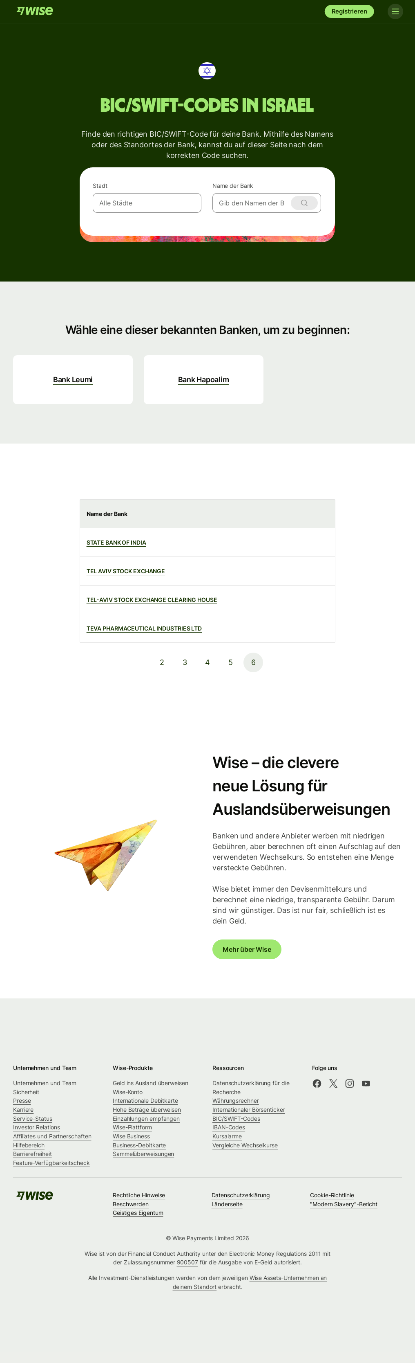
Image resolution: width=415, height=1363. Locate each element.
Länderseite (227, 1204)
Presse (22, 1100)
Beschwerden (131, 1204)
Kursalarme (227, 1136)
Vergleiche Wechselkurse (245, 1145)
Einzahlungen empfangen (146, 1118)
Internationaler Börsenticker (248, 1109)
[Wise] (34, 11)
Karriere (23, 1109)
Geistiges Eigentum (138, 1212)
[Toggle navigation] (394, 11)
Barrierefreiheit (32, 1153)
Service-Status (32, 1118)
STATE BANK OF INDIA (116, 542)
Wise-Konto (128, 1091)
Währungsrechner (235, 1100)
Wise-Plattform (132, 1127)
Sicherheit (26, 1091)
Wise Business (131, 1136)
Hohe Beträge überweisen (147, 1109)
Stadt (100, 185)
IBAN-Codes (228, 1127)
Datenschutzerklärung (241, 1195)
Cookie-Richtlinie (332, 1195)
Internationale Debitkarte (145, 1100)
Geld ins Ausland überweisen (150, 1082)
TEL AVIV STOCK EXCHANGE (126, 571)
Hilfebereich (29, 1145)
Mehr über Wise (247, 949)
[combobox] (147, 203)
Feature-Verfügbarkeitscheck (51, 1162)
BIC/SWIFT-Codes (236, 1118)
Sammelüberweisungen (143, 1153)
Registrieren (349, 11)
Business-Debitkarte (139, 1145)
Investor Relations (36, 1127)
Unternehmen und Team (44, 1082)
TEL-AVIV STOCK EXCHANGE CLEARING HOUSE (152, 599)
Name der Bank (233, 185)
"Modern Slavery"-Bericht (343, 1204)
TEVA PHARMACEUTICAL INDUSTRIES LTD (144, 628)
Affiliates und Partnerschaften (52, 1136)
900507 (188, 1262)
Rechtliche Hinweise (139, 1195)
